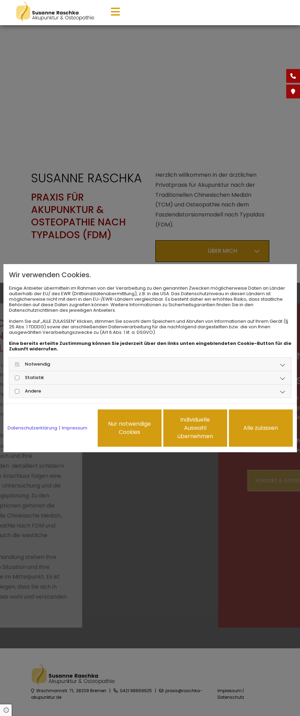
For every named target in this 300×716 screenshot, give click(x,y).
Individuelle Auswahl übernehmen (195, 428)
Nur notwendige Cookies (129, 428)
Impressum (74, 428)
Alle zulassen (260, 428)
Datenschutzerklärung (32, 428)
